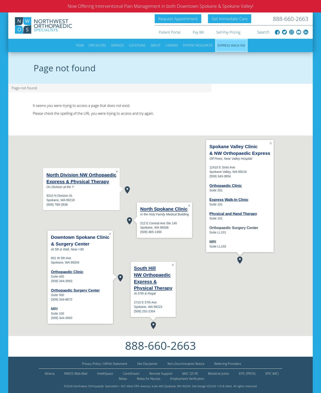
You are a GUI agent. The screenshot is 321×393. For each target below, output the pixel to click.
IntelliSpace (105, 373)
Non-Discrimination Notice (185, 364)
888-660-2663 (290, 19)
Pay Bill (198, 32)
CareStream (131, 373)
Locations (137, 45)
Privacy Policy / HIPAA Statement (104, 364)
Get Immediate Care (230, 18)
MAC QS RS (190, 373)
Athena (49, 373)
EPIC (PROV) (247, 373)
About (155, 45)
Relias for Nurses (148, 379)
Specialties (97, 45)
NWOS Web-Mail (75, 373)
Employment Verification (187, 379)
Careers (171, 45)
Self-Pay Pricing (228, 32)
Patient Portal (170, 32)
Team (80, 45)
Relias (123, 379)
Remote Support (161, 373)
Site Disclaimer (147, 364)
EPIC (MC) (272, 373)
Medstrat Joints (218, 373)
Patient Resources (198, 45)
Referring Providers (227, 364)
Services (117, 45)
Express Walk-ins (231, 45)
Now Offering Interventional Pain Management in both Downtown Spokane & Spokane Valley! (160, 6)
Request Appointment (178, 18)
